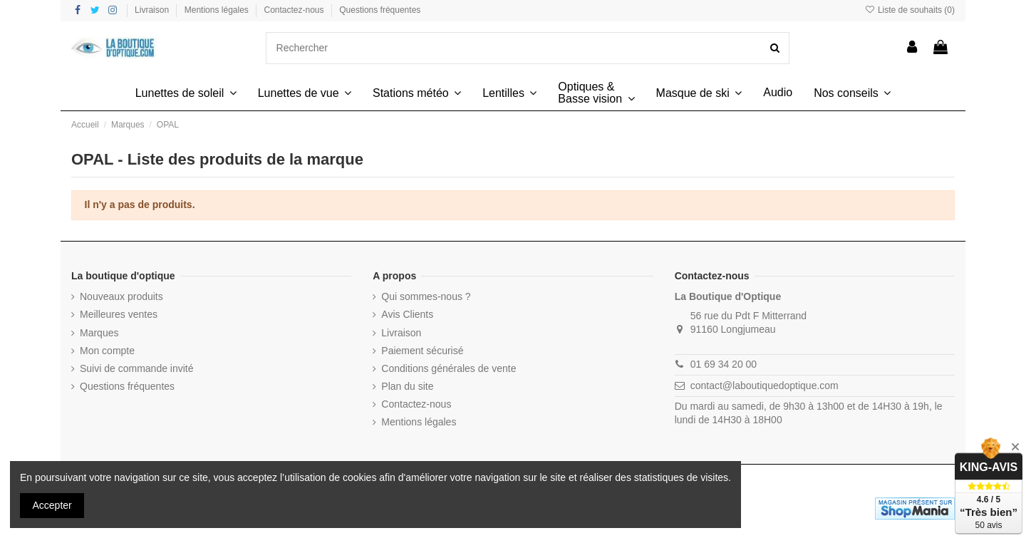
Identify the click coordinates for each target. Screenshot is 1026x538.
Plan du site (407, 386)
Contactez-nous (295, 10)
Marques (99, 332)
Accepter (52, 505)
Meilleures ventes (118, 314)
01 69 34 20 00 (723, 364)
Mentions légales (218, 10)
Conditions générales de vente (448, 368)
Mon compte (107, 350)
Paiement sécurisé (422, 350)
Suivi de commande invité (137, 368)
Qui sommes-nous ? (425, 296)
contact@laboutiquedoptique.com (764, 385)
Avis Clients (407, 314)
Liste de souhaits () (909, 10)
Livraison (153, 10)
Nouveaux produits (121, 296)
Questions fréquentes (379, 10)
